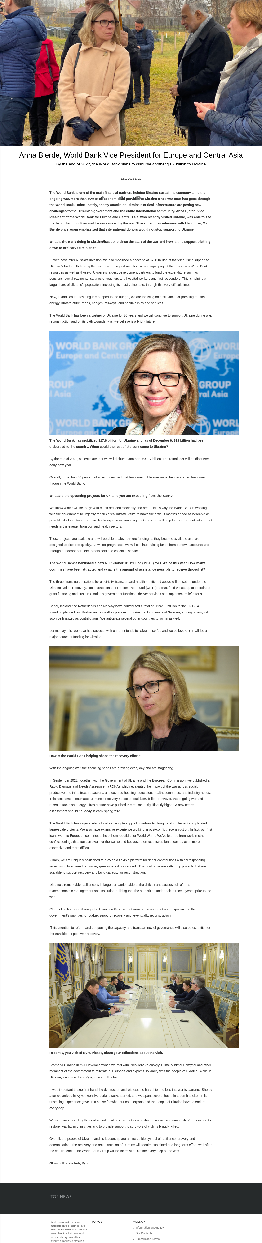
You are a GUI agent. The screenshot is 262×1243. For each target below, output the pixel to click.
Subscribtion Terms (148, 1239)
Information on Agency (150, 1227)
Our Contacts (144, 1233)
